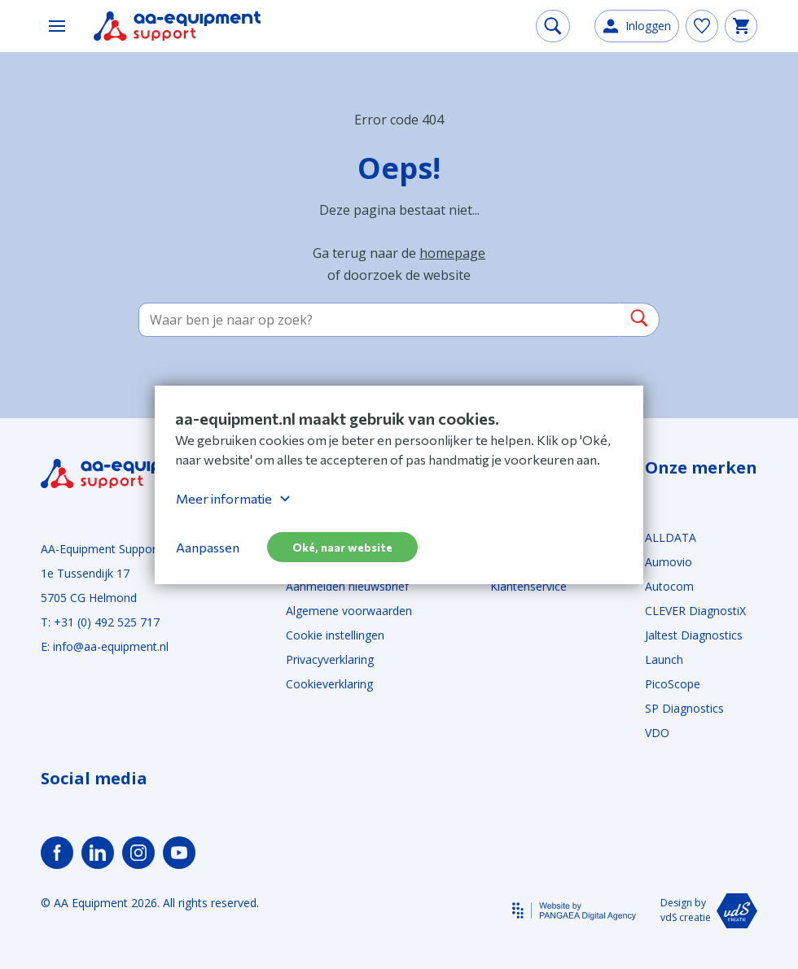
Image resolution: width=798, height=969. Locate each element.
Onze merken (701, 468)
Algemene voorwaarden (349, 610)
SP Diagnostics (684, 708)
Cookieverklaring (329, 684)
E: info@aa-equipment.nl (105, 646)
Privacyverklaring (330, 659)
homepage (452, 253)
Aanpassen (207, 547)
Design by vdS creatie (708, 910)
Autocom (669, 586)
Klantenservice (528, 586)
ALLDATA (670, 537)
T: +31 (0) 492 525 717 (100, 622)
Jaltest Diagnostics (694, 635)
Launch (664, 659)
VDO (657, 732)
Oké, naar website (342, 547)
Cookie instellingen (335, 635)
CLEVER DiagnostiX (695, 610)
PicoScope (672, 684)
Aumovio (668, 562)
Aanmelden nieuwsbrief (347, 586)
